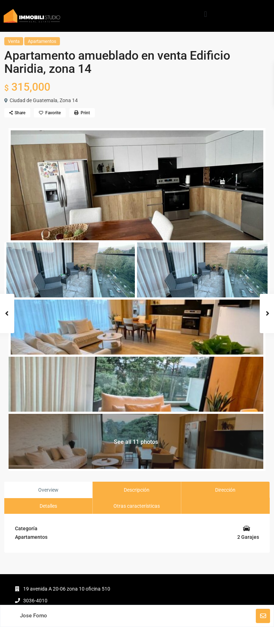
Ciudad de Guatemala (33, 100)
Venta (14, 41)
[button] (205, 14)
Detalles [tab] (48, 506)
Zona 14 (69, 100)
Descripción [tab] (136, 490)
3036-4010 (35, 600)
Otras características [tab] (136, 506)
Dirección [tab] (225, 490)
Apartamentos (42, 41)
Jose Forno (33, 615)
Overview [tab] (48, 490)
